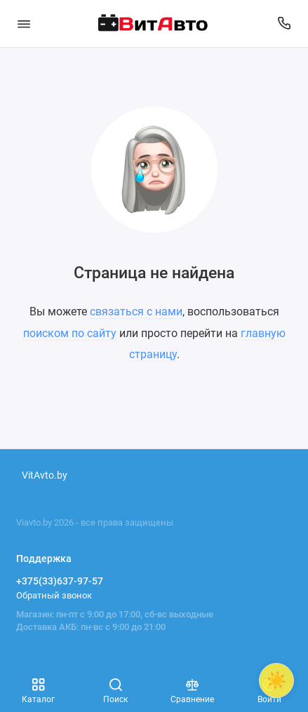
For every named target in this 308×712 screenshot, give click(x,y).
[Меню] (24, 23)
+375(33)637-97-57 (59, 581)
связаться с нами (136, 311)
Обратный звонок (54, 595)
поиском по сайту (69, 333)
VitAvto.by (44, 475)
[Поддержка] (285, 23)
